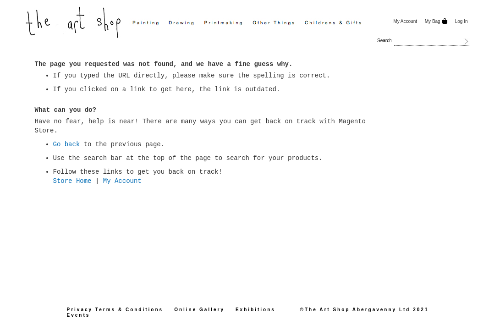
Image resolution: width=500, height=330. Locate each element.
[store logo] (74, 21)
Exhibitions (255, 309)
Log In (461, 21)
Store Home (72, 181)
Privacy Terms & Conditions (115, 309)
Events (78, 315)
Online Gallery (199, 309)
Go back (66, 144)
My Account (405, 21)
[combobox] (432, 41)
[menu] (258, 23)
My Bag (431, 21)
